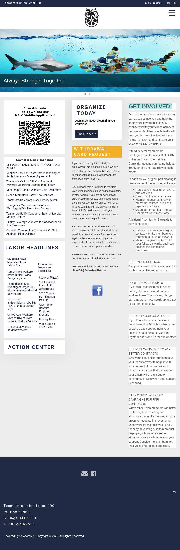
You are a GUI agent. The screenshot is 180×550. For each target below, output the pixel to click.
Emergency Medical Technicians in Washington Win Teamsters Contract (28, 207)
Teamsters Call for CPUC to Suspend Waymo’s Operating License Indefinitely (30, 183)
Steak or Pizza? (49, 277)
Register (157, 3)
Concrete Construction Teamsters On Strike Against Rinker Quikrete (32, 232)
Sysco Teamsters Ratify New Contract (29, 195)
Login (148, 3)
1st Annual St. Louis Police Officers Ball (47, 286)
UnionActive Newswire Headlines (45, 267)
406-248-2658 (22, 524)
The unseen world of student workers (20, 328)
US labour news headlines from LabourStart (17, 262)
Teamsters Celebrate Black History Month (32, 200)
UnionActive (26, 536)
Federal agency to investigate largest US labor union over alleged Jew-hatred (22, 288)
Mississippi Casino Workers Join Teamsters (33, 190)
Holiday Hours (47, 319)
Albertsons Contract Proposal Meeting (46, 309)
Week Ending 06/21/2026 (47, 325)
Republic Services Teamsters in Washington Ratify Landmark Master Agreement (33, 174)
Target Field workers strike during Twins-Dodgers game (20, 275)
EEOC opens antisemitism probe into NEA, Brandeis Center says (22, 304)
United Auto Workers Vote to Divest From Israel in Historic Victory (22, 318)
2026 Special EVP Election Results (47, 297)
